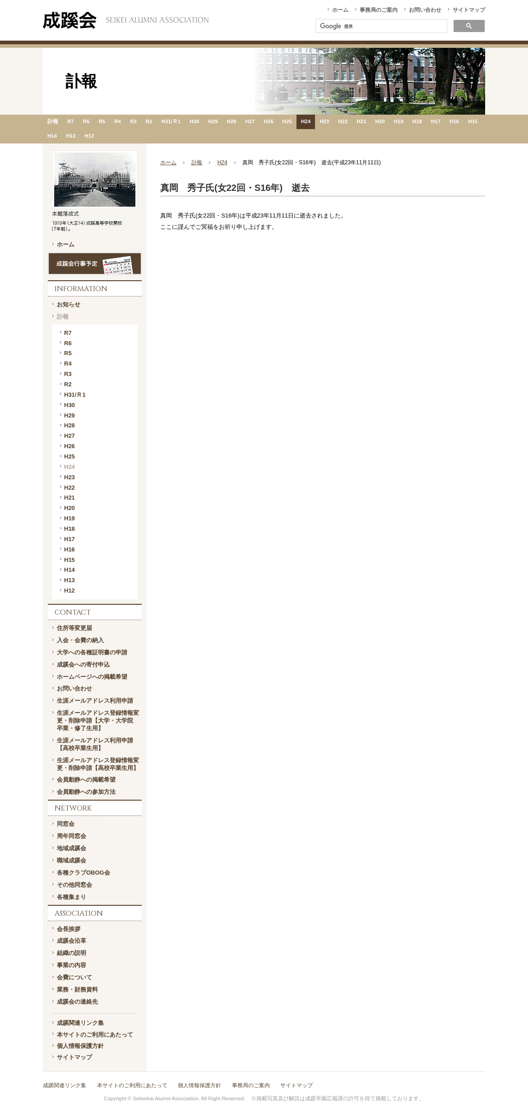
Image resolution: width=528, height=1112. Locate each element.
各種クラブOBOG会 (83, 872)
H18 (417, 121)
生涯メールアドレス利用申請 (95, 700)
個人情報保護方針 (80, 1045)
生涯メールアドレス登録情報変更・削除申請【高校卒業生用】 (98, 764)
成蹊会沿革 (71, 940)
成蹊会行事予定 (95, 263)
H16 (454, 121)
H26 (268, 121)
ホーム (340, 10)
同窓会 (65, 823)
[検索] (380, 27)
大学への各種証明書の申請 (92, 652)
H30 (194, 121)
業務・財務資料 (77, 989)
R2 (149, 121)
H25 (287, 121)
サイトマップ (469, 10)
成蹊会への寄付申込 (83, 664)
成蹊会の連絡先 (77, 1001)
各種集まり (71, 897)
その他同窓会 (74, 884)
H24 (305, 121)
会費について (74, 977)
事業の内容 (71, 965)
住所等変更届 (74, 628)
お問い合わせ (425, 10)
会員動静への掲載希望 (86, 779)
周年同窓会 (71, 836)
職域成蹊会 (71, 860)
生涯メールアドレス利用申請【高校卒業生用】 (95, 744)
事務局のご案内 (379, 10)
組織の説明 (71, 953)
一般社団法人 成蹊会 (125, 20)
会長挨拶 (68, 929)
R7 (70, 121)
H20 (380, 121)
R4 (117, 121)
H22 (342, 121)
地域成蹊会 (71, 848)
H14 (52, 136)
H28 (231, 121)
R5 (101, 121)
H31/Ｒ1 (171, 121)
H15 (472, 121)
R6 (86, 121)
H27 (250, 121)
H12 (89, 136)
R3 (133, 121)
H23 (324, 121)
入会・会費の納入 (80, 640)
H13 (70, 136)
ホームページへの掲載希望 (92, 676)
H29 (213, 121)
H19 (398, 121)
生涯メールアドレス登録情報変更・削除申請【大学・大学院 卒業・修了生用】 (98, 720)
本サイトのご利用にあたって (95, 1034)
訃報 (52, 121)
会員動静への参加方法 (86, 791)
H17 (435, 121)
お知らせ (68, 304)
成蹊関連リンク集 (80, 1022)
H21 (361, 121)
